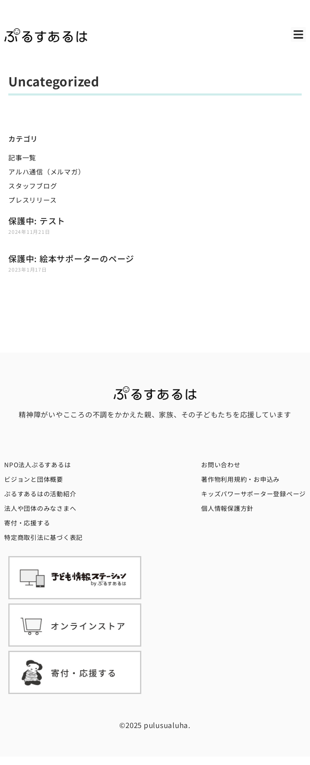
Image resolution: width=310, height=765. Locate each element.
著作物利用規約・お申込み (240, 479)
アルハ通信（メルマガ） (46, 172)
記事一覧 (22, 157)
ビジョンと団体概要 (33, 479)
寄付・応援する (27, 522)
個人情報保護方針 (227, 508)
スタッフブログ (32, 186)
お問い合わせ (221, 464)
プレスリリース (32, 200)
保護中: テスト (36, 221)
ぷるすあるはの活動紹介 (40, 493)
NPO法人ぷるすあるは (37, 464)
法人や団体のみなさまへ (40, 508)
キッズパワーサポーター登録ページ (253, 493)
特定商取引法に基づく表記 (43, 537)
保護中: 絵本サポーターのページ (71, 259)
